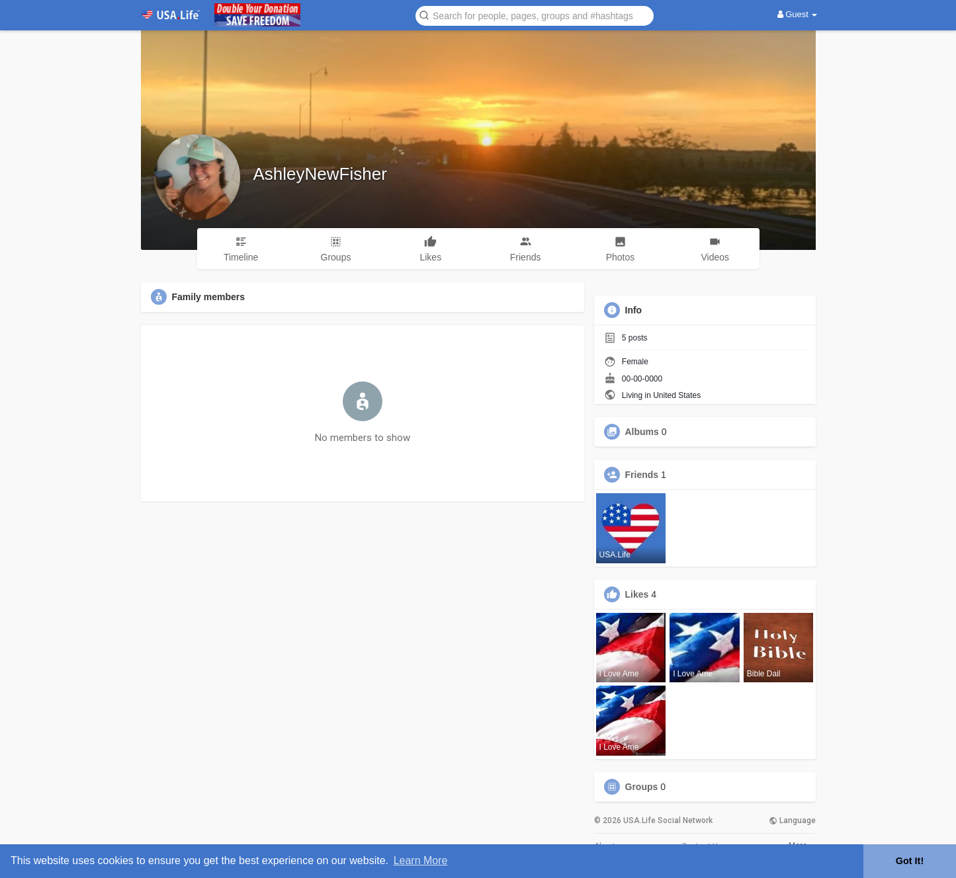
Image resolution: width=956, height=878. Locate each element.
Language (792, 820)
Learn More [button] (421, 860)
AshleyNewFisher (320, 174)
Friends (642, 474)
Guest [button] (797, 14)
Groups (641, 786)
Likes (637, 594)
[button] (534, 15)
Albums (642, 431)
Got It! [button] (910, 861)
